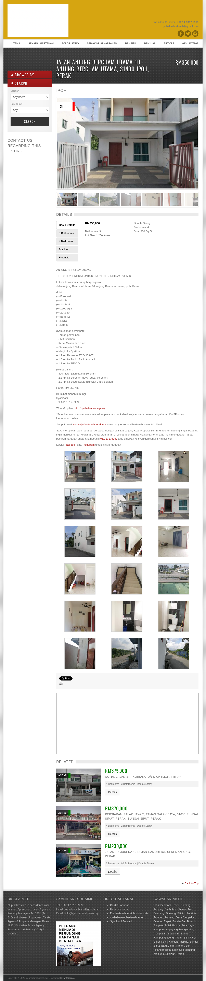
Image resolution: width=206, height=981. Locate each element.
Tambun (158, 917)
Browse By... (24, 74)
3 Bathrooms (66, 233)
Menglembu (186, 929)
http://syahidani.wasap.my (90, 408)
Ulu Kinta (191, 913)
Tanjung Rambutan (165, 909)
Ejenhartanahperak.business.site (129, 913)
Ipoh (156, 905)
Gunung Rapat (162, 921)
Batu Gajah (168, 945)
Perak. (180, 953)
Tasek (175, 905)
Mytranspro (69, 978)
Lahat (184, 933)
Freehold (64, 257)
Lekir (175, 949)
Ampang (169, 917)
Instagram (89, 444)
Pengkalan (160, 933)
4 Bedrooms (66, 241)
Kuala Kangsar (170, 941)
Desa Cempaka (185, 917)
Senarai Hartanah (40, 43)
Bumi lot (63, 249)
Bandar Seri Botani (183, 921)
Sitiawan (170, 953)
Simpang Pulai (162, 925)
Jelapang (159, 913)
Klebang (186, 905)
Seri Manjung (187, 949)
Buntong (171, 913)
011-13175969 (190, 43)
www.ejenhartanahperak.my (89, 424)
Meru (191, 909)
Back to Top (189, 883)
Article (169, 43)
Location (15, 91)
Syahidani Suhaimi (121, 921)
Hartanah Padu (119, 909)
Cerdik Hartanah (119, 905)
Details (112, 792)
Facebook (70, 444)
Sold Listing (70, 43)
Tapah (178, 937)
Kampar (158, 937)
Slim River (190, 937)
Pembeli (130, 43)
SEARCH (19, 83)
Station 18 (174, 933)
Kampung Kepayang (166, 929)
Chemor (182, 909)
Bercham (165, 905)
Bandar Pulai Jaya (183, 925)
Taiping (184, 941)
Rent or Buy (16, 104)
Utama (16, 43)
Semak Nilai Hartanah (102, 43)
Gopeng (169, 937)
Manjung (159, 953)
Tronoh (180, 945)
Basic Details (67, 224)
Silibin (180, 913)
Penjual (150, 43)
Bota (168, 949)
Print (61, 684)
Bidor (157, 941)
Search (30, 121)
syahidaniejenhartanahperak (126, 917)
